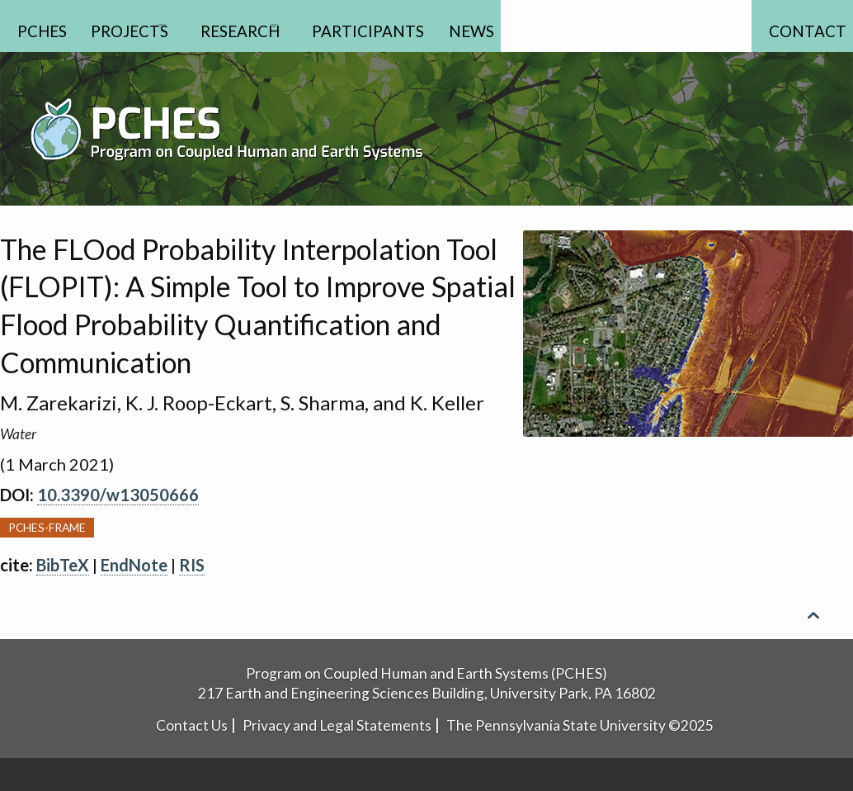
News (536, 25)
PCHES (42, 25)
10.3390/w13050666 (118, 494)
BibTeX (62, 565)
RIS (192, 565)
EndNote (134, 565)
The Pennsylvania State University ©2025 (580, 725)
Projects (139, 25)
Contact (797, 25)
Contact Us (192, 725)
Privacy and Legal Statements (337, 725)
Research (273, 25)
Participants (424, 25)
